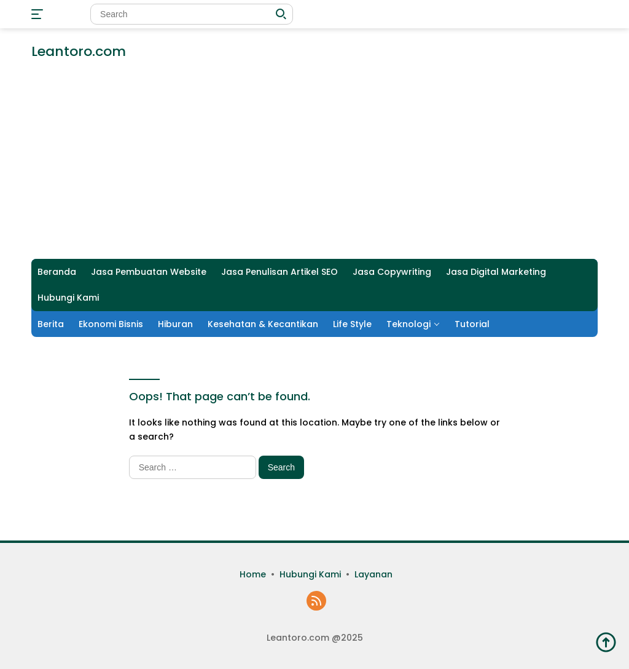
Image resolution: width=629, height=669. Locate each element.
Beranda (56, 272)
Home (253, 574)
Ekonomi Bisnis (111, 324)
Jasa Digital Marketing (496, 272)
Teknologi (408, 324)
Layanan (373, 574)
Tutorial (472, 324)
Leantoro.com (78, 51)
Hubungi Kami (68, 297)
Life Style (352, 324)
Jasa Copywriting (392, 272)
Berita (50, 324)
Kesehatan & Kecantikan (263, 324)
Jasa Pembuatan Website (148, 272)
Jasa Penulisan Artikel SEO (279, 272)
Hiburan (175, 324)
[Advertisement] (314, 167)
